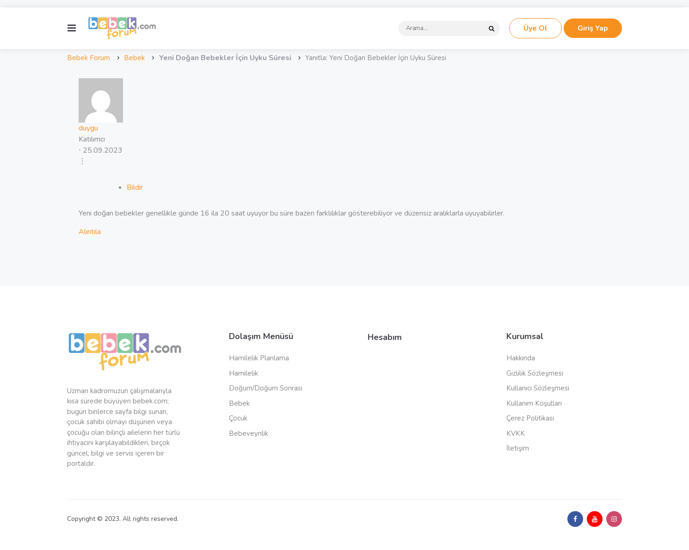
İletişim (517, 448)
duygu (88, 128)
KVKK (515, 433)
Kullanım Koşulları (534, 403)
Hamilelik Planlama (259, 358)
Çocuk (238, 418)
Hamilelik (243, 373)
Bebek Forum (88, 57)
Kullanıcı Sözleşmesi (537, 388)
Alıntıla (90, 232)
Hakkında (520, 358)
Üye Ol (535, 28)
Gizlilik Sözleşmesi (534, 373)
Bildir (135, 187)
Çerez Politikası (530, 418)
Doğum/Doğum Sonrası (265, 388)
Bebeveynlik (248, 433)
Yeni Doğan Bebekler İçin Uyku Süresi (225, 58)
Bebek (134, 57)
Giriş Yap (593, 28)
